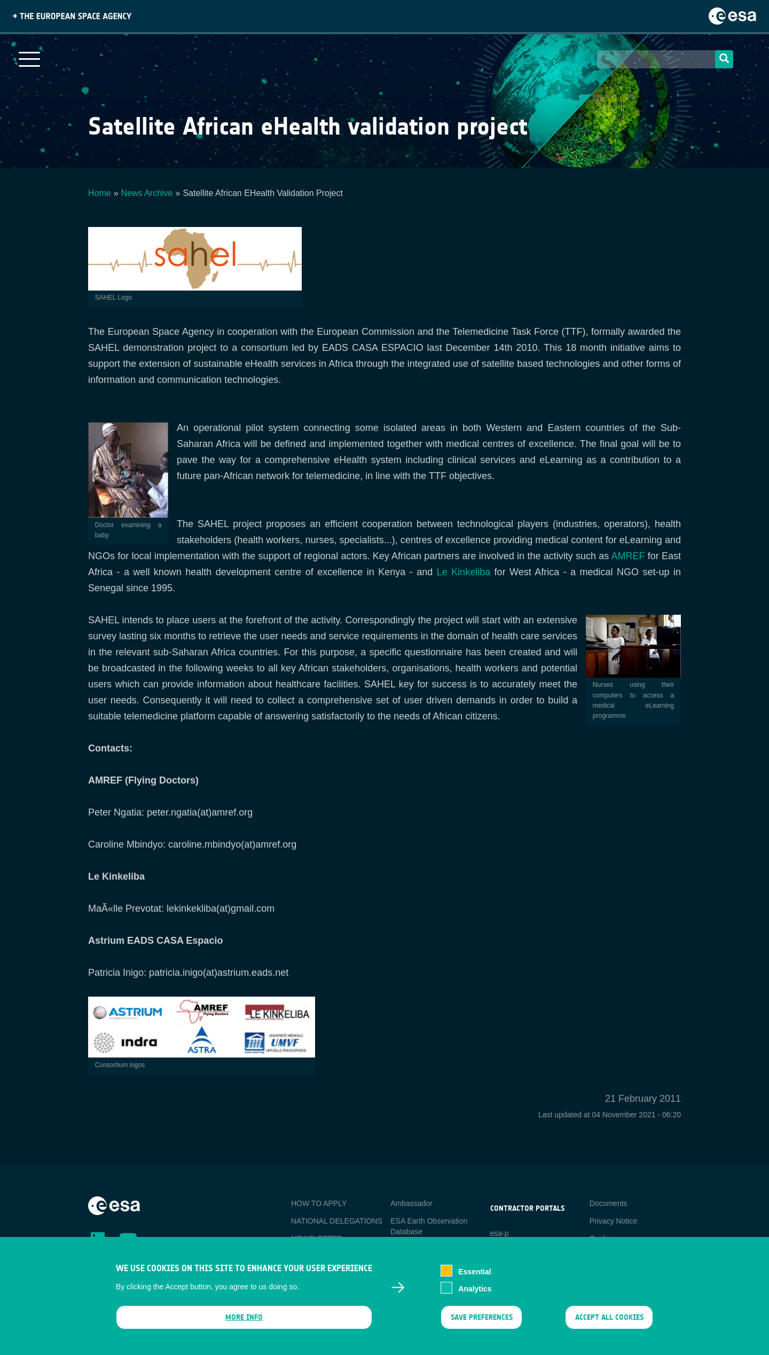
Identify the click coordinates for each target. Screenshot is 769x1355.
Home (99, 193)
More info (244, 1325)
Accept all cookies (609, 1325)
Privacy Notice (613, 1221)
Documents (608, 1203)
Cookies (603, 1238)
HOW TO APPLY (319, 1203)
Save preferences (481, 1325)
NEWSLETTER (316, 1238)
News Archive (147, 193)
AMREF (628, 556)
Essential (474, 1279)
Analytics (474, 1297)
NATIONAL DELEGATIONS (336, 1221)
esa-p (499, 1233)
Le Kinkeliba (464, 572)
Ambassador (411, 1203)
